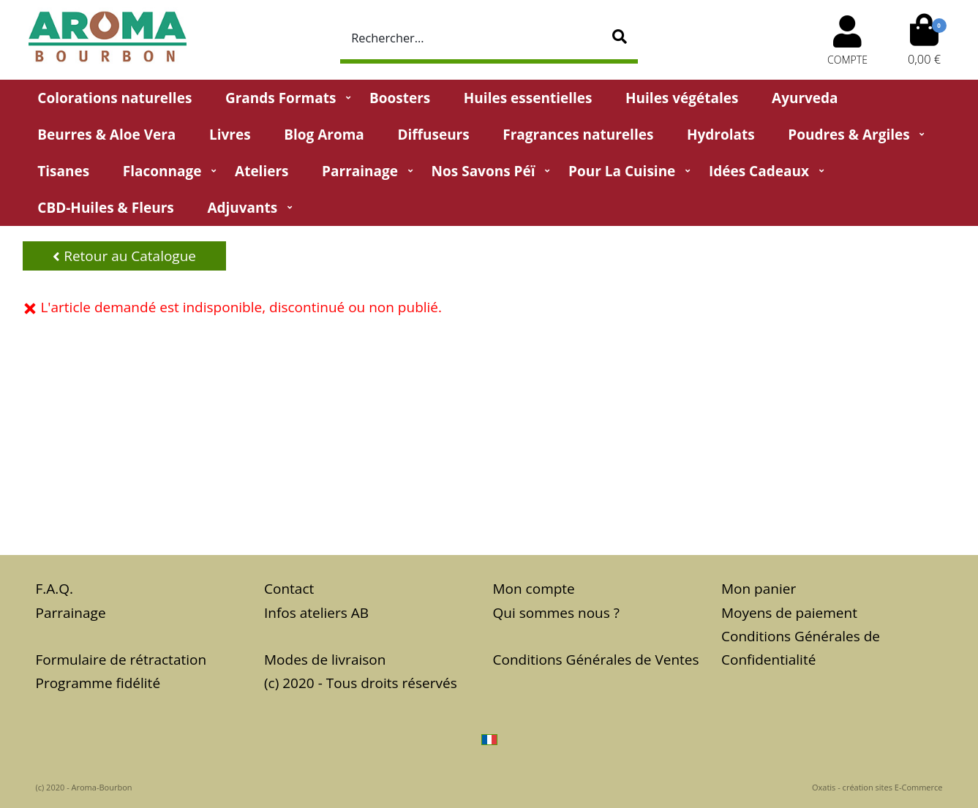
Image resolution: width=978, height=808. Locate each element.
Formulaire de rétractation (121, 659)
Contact (289, 588)
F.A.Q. (55, 588)
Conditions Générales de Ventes (596, 659)
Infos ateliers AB (316, 612)
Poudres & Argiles (848, 134)
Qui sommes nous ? (556, 612)
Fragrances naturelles (578, 134)
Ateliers (261, 171)
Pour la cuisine (621, 171)
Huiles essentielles (528, 97)
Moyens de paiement (789, 612)
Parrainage (360, 171)
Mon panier (758, 588)
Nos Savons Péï (483, 171)
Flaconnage (162, 171)
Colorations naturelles (114, 97)
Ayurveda (805, 97)
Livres (230, 134)
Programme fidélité (98, 682)
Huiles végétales (681, 97)
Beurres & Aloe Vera (106, 134)
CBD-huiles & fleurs (105, 207)
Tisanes (63, 171)
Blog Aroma (324, 134)
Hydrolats (721, 134)
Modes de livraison (324, 659)
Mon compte (534, 588)
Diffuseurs (433, 134)
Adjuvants (242, 207)
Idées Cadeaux (759, 171)
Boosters (399, 97)
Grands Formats (280, 97)
